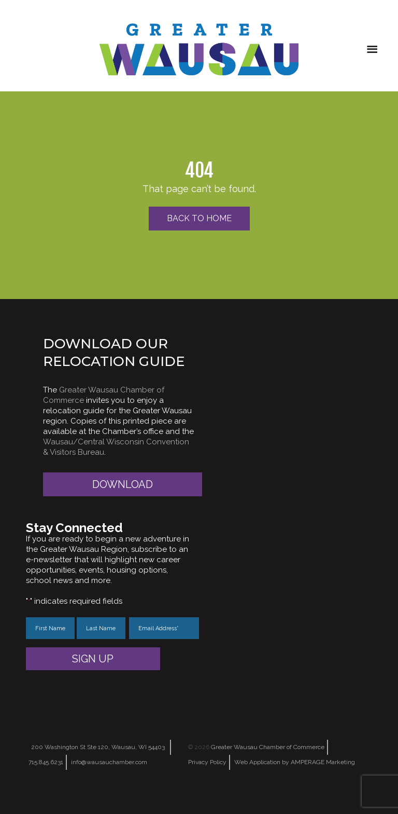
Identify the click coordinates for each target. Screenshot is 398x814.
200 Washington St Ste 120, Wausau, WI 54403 (98, 747)
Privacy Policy (207, 762)
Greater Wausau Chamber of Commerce (267, 747)
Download (122, 484)
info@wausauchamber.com (109, 762)
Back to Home (199, 218)
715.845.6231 (46, 762)
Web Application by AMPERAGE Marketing (294, 762)
